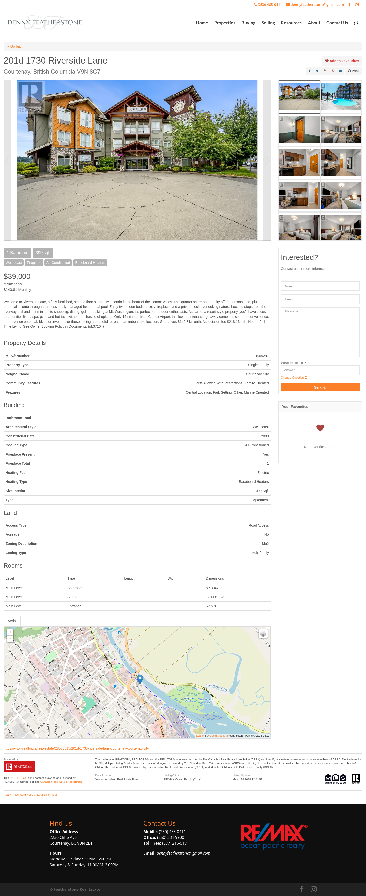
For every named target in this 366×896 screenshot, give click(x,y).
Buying (248, 23)
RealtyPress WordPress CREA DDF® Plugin (31, 794)
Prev (7, 160)
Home (202, 23)
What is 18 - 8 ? (293, 363)
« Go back (15, 46)
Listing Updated (242, 775)
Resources (291, 23)
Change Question (294, 377)
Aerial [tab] (12, 621)
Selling (268, 23)
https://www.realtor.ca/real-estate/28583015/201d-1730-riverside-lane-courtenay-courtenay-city (76, 748)
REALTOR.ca (18, 777)
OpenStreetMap (219, 735)
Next (267, 160)
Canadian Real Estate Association (61, 781)
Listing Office (171, 775)
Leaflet (200, 735)
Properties (224, 23)
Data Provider (103, 775)
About (314, 23)
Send (320, 387)
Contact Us (337, 23)
